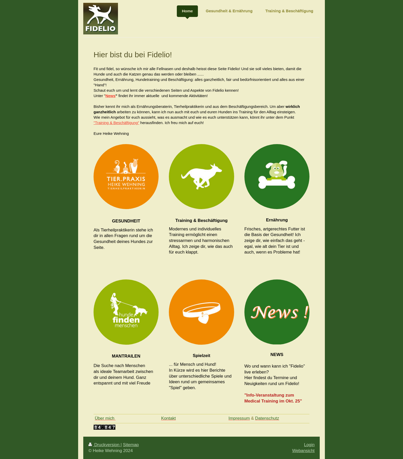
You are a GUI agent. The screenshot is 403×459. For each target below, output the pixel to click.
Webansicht (303, 450)
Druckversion (104, 444)
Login (309, 444)
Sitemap (131, 444)
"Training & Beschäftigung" (116, 122)
